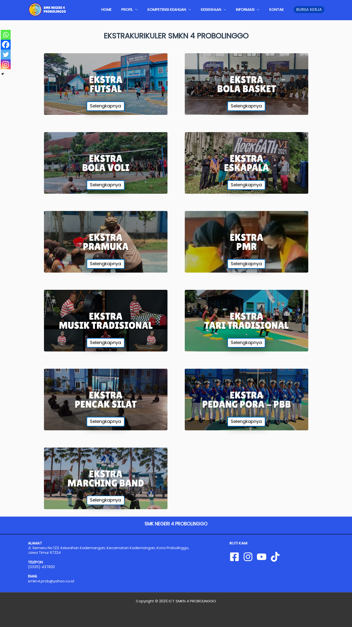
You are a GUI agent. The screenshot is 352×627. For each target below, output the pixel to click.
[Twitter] (6, 54)
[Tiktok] (275, 557)
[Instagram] (6, 64)
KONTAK (279, 9)
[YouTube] (262, 557)
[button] (309, 9)
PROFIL (149, 9)
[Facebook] (6, 45)
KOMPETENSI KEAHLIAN (184, 9)
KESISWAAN (223, 9)
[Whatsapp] (6, 35)
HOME (133, 9)
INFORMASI (252, 9)
